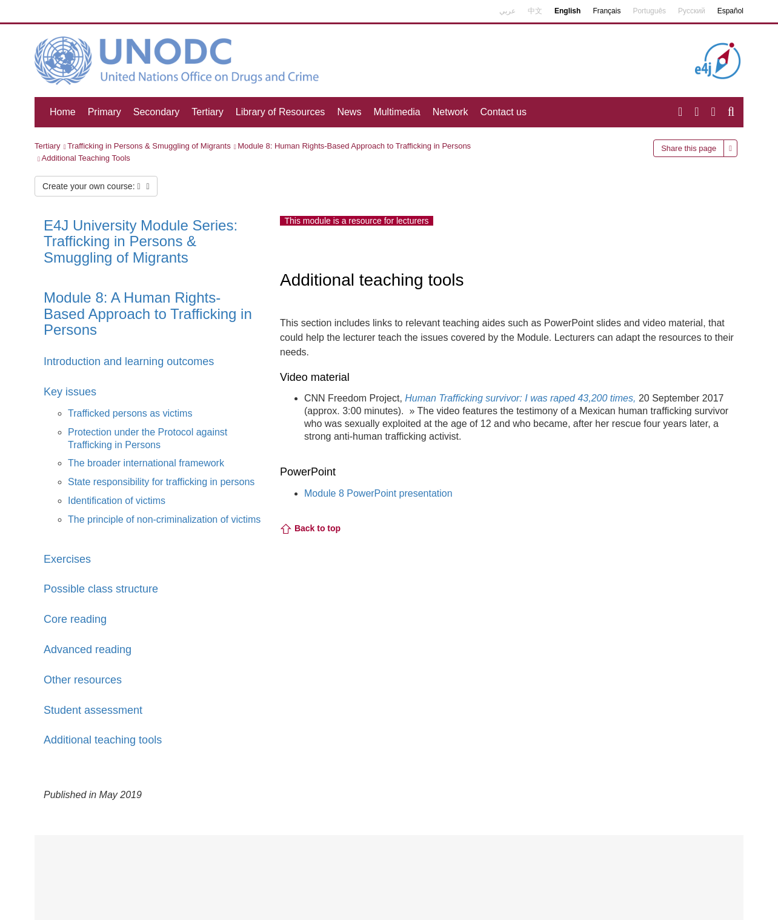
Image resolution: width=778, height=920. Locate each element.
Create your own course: (96, 186)
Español (730, 11)
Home (63, 112)
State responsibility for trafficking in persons (161, 482)
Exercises (67, 559)
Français (606, 11)
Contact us (503, 112)
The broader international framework (146, 463)
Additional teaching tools (103, 740)
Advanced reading (87, 649)
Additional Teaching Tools (86, 158)
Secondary (156, 112)
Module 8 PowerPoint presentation (378, 493)
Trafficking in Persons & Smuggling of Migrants (149, 145)
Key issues (70, 392)
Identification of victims (116, 500)
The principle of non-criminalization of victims (164, 519)
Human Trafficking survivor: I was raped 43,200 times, (520, 398)
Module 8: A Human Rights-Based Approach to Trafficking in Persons (148, 313)
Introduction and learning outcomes (129, 361)
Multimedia (396, 112)
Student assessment (93, 710)
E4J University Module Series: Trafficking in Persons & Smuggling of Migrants (141, 241)
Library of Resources (280, 112)
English (567, 11)
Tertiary (207, 112)
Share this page (688, 148)
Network (450, 112)
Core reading (75, 619)
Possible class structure (101, 589)
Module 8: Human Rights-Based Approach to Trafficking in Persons (354, 145)
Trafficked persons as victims (130, 413)
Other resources (83, 680)
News (349, 112)
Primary (104, 112)
